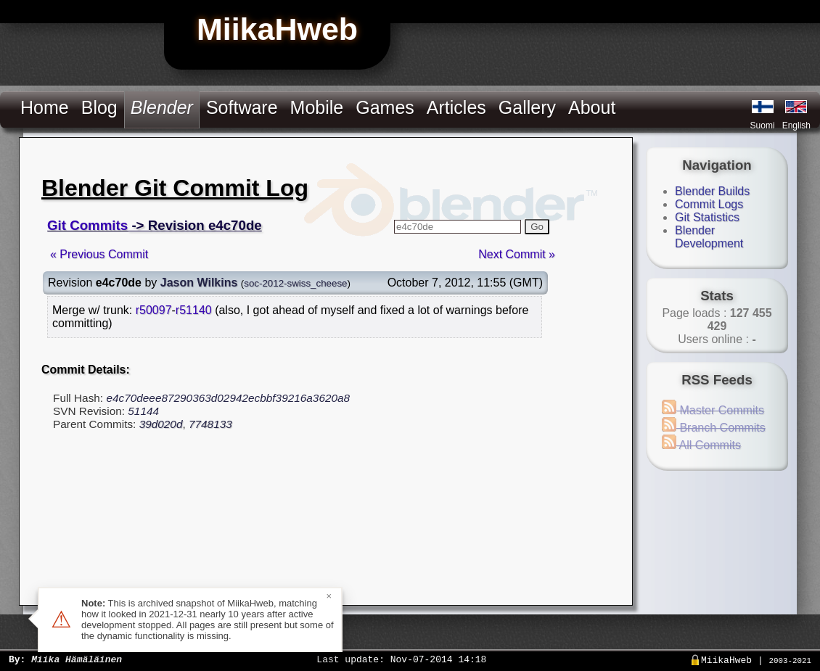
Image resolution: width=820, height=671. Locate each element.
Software (242, 107)
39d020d (161, 424)
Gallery (527, 107)
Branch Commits (714, 427)
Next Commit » (516, 254)
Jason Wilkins (199, 282)
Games (385, 107)
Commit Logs (709, 204)
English (796, 125)
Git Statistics (707, 217)
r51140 (194, 310)
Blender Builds (712, 191)
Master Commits (713, 410)
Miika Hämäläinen (76, 658)
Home (44, 107)
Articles (456, 107)
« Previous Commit (99, 254)
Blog (99, 107)
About (591, 107)
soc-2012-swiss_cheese (295, 283)
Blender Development (709, 237)
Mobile (317, 107)
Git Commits (87, 225)
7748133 (210, 424)
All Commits (701, 445)
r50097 (154, 310)
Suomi (762, 125)
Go (537, 226)
